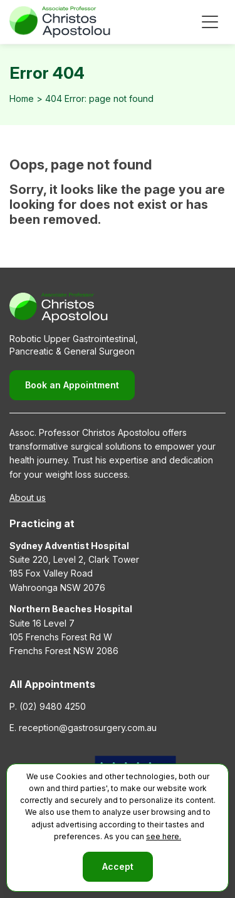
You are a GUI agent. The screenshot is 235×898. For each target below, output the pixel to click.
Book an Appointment (72, 385)
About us (27, 497)
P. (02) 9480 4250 (47, 706)
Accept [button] (117, 866)
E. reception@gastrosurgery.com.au (83, 727)
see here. (163, 836)
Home (21, 98)
